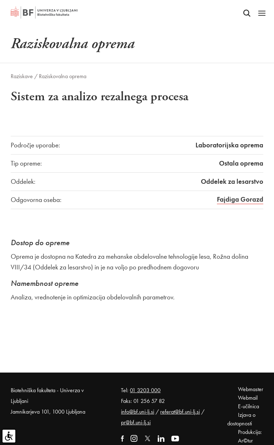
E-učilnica (248, 406)
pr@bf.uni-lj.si (136, 422)
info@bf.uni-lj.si (137, 411)
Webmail (248, 397)
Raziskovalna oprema (62, 76)
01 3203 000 (145, 390)
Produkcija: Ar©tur (250, 436)
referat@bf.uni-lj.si (180, 411)
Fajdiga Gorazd (240, 199)
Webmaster (250, 389)
